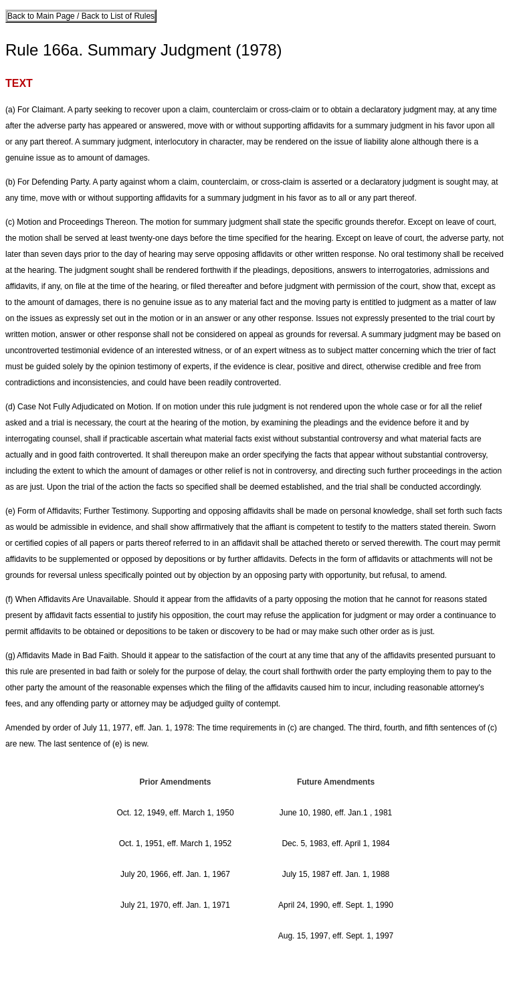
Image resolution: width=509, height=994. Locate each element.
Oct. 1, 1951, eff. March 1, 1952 (175, 843)
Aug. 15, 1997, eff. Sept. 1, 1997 (336, 935)
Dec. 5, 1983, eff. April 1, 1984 (335, 843)
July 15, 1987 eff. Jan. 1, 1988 (336, 874)
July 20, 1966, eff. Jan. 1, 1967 (175, 874)
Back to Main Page (42, 16)
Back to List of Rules (117, 16)
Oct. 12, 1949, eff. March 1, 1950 (174, 812)
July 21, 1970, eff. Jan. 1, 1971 (175, 905)
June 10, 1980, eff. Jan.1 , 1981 (336, 812)
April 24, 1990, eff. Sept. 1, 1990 (335, 905)
